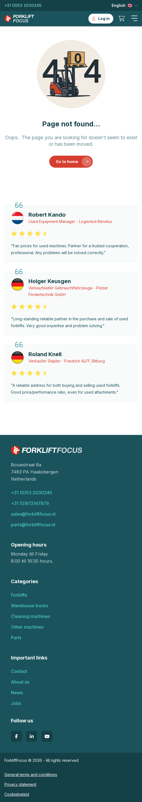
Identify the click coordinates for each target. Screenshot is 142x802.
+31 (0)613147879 (30, 503)
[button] (134, 18)
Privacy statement (20, 784)
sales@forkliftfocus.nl (33, 514)
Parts (16, 637)
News (17, 692)
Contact (19, 671)
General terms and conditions (30, 774)
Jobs (16, 703)
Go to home (74, 162)
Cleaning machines (30, 616)
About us (20, 682)
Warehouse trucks (29, 605)
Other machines (27, 627)
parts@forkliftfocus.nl (33, 524)
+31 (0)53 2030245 (23, 5)
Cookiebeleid (16, 794)
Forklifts (19, 595)
